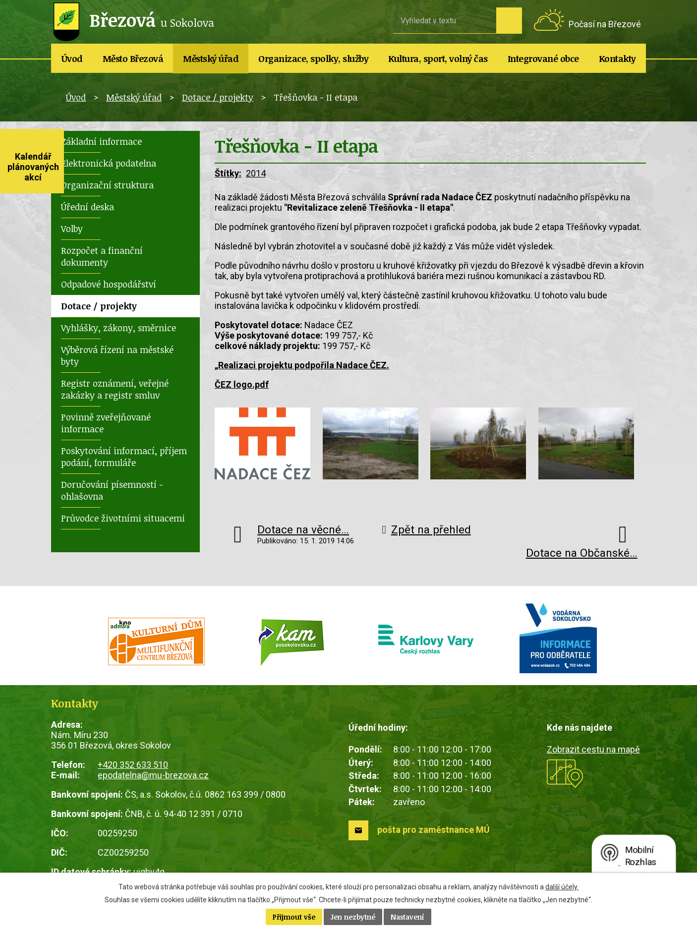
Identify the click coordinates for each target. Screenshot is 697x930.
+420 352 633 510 (133, 764)
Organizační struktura (107, 185)
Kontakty (617, 58)
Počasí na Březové (605, 24)
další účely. (562, 887)
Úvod (72, 58)
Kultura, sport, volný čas (438, 58)
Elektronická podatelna (108, 163)
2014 (256, 173)
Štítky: (228, 173)
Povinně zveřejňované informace (106, 423)
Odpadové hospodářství (108, 284)
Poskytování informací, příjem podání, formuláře (124, 456)
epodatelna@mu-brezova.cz (153, 775)
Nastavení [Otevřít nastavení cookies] (407, 917)
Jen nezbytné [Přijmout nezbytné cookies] (353, 917)
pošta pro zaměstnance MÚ (433, 829)
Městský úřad (210, 58)
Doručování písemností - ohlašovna (112, 490)
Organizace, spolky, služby (313, 58)
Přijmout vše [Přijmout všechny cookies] (294, 917)
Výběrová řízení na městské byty (117, 355)
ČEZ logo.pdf (242, 384)
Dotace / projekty (217, 97)
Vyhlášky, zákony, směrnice (118, 328)
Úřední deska (87, 207)
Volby (72, 228)
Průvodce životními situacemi (123, 518)
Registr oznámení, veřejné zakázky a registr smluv (115, 389)
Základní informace (101, 141)
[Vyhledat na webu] (444, 20)
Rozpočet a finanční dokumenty (102, 256)
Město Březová (133, 58)
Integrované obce (543, 58)
